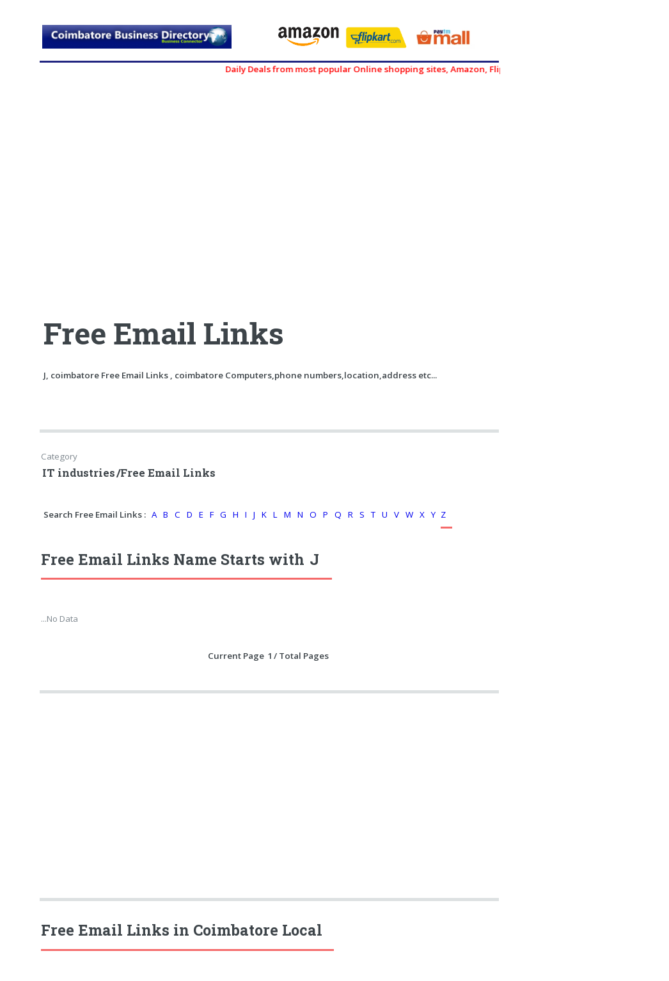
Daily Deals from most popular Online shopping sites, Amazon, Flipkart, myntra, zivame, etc (421, 69)
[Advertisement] (155, 189)
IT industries (78, 473)
